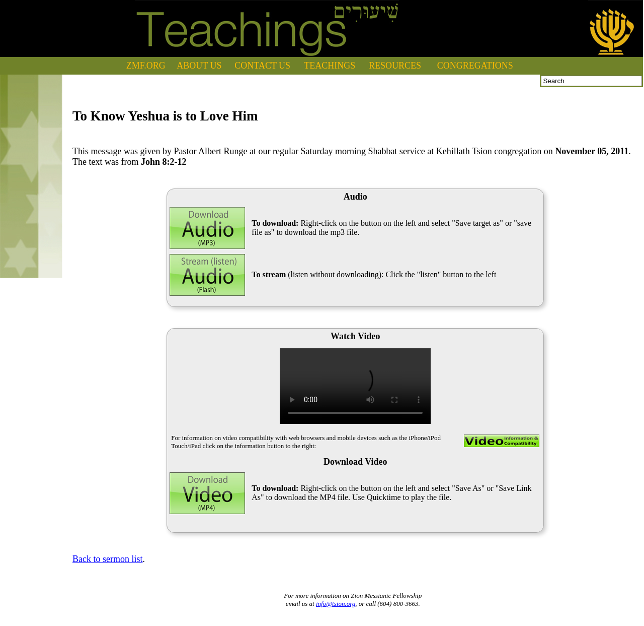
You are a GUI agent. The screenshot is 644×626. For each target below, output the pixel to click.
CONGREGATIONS (475, 65)
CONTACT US (262, 65)
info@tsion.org (335, 603)
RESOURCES (395, 65)
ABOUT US (199, 65)
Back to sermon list (107, 559)
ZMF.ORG (146, 65)
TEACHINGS (329, 65)
